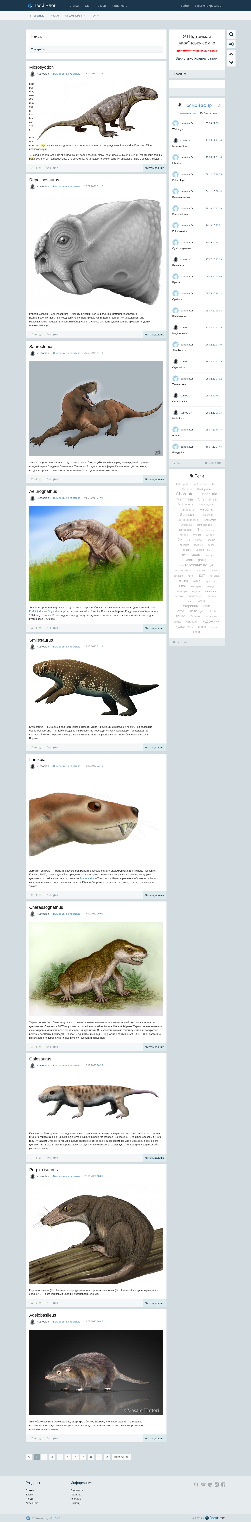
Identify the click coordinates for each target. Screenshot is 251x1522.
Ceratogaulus (179, 401)
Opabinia (177, 299)
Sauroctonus (41, 346)
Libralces (177, 163)
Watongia (177, 129)
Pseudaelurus (180, 214)
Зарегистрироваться (208, 5)
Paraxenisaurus (181, 197)
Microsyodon (41, 67)
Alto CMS (54, 1518)
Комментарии (186, 113)
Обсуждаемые (75, 15)
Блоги (88, 5)
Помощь (76, 1503)
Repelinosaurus (44, 179)
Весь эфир (213, 463)
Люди (101, 5)
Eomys (176, 435)
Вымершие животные (66, 73)
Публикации (208, 113)
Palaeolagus (179, 180)
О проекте (77, 1490)
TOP (95, 15)
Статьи (73, 5)
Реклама (76, 1498)
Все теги (180, 642)
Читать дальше (154, 168)
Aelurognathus (43, 491)
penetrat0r (186, 123)
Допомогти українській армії (197, 50)
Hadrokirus (178, 418)
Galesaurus (40, 1059)
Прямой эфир (197, 105)
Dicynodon (53, 611)
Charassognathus (46, 907)
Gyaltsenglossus (181, 248)
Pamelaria (178, 265)
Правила (76, 1494)
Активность (119, 5)
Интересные (36, 15)
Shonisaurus (179, 350)
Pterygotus (178, 452)
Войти (185, 5)
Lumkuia (37, 759)
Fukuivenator (179, 231)
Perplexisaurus (43, 1169)
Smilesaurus (41, 640)
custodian (43, 73)
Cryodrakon (179, 367)
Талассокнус (179, 384)
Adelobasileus (42, 1315)
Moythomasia (179, 333)
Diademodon (87, 878)
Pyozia (176, 282)
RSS (176, 463)
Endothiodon (36, 611)
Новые (55, 15)
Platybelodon (179, 316)
